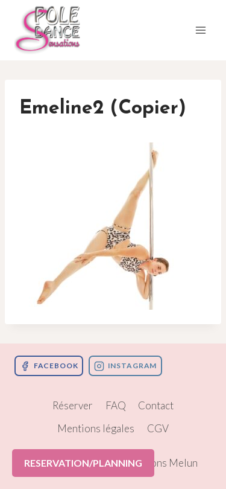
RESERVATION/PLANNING (83, 462)
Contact (156, 405)
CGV (158, 428)
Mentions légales (95, 428)
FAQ (115, 405)
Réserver (72, 405)
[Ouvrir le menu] (200, 30)
